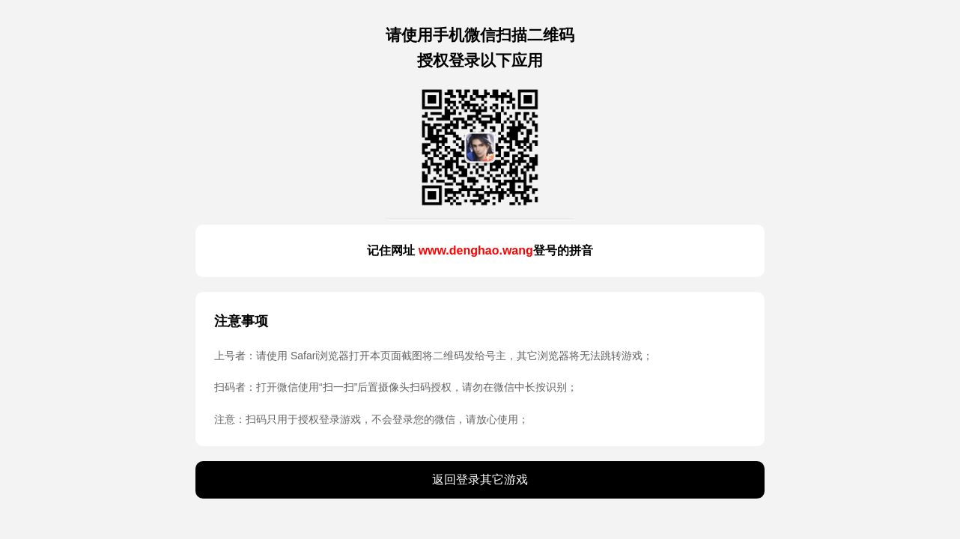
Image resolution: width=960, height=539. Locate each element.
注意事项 (241, 321)
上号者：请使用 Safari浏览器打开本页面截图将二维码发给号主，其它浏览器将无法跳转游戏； (433, 356)
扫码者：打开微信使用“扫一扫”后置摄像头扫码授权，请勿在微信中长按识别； (395, 387)
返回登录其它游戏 (480, 479)
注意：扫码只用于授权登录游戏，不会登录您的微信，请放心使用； (371, 419)
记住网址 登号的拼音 (480, 250)
